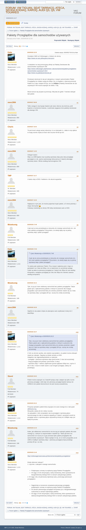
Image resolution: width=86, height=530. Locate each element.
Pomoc (63, 527)
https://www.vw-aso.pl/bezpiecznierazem (40, 58)
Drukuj (76, 46)
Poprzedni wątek (60, 40)
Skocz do (50, 515)
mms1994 (12, 102)
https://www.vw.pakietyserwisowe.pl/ (39, 73)
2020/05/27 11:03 (32, 151)
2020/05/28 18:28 (32, 307)
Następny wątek (73, 40)
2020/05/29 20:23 (32, 403)
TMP (9, 176)
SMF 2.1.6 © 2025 (9, 527)
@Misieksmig (31, 409)
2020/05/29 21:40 (32, 452)
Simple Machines (19, 527)
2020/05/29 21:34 (32, 428)
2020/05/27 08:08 (32, 102)
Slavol (10, 376)
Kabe (10, 52)
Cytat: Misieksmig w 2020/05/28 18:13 (42, 336)
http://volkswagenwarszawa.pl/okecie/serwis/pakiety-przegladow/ (48, 456)
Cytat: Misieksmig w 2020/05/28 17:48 (42, 253)
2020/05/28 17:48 (32, 224)
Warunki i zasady (70, 527)
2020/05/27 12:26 (32, 200)
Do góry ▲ (79, 527)
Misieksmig (12, 225)
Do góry (9, 503)
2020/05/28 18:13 (32, 283)
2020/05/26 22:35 (32, 52)
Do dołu (9, 46)
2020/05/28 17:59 (32, 249)
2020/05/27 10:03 (32, 126)
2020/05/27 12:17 (32, 175)
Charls (10, 127)
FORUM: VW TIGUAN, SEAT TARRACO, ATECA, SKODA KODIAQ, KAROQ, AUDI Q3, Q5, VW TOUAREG (35, 10)
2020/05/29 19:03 (32, 376)
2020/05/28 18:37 (32, 331)
